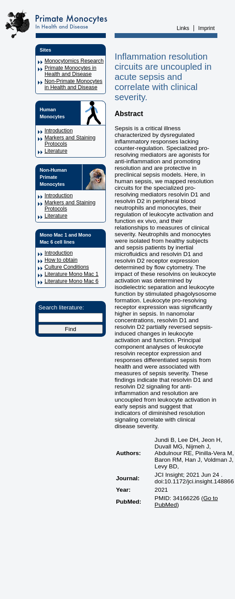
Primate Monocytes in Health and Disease (71, 71)
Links (183, 28)
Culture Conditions (67, 267)
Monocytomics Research (74, 61)
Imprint (206, 28)
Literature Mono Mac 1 (71, 274)
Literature (56, 151)
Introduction (59, 131)
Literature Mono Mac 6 (71, 281)
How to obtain (61, 260)
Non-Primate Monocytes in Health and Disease (73, 84)
